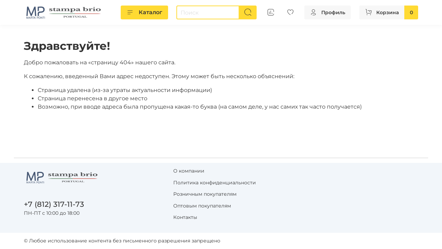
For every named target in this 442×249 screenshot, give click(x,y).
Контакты (185, 217)
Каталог (144, 12)
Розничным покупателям (205, 194)
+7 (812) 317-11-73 (54, 204)
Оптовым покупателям (202, 206)
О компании (188, 171)
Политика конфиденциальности (214, 182)
